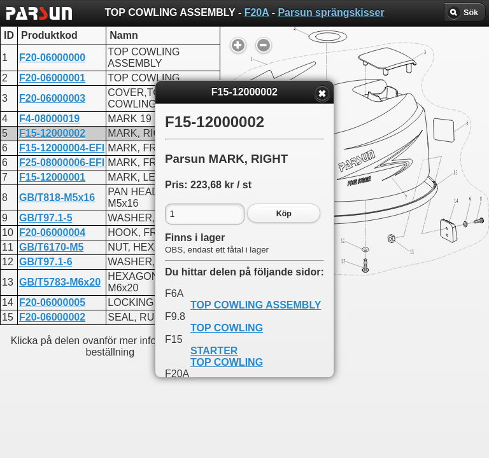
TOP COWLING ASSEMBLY (255, 305)
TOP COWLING (226, 328)
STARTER (213, 350)
